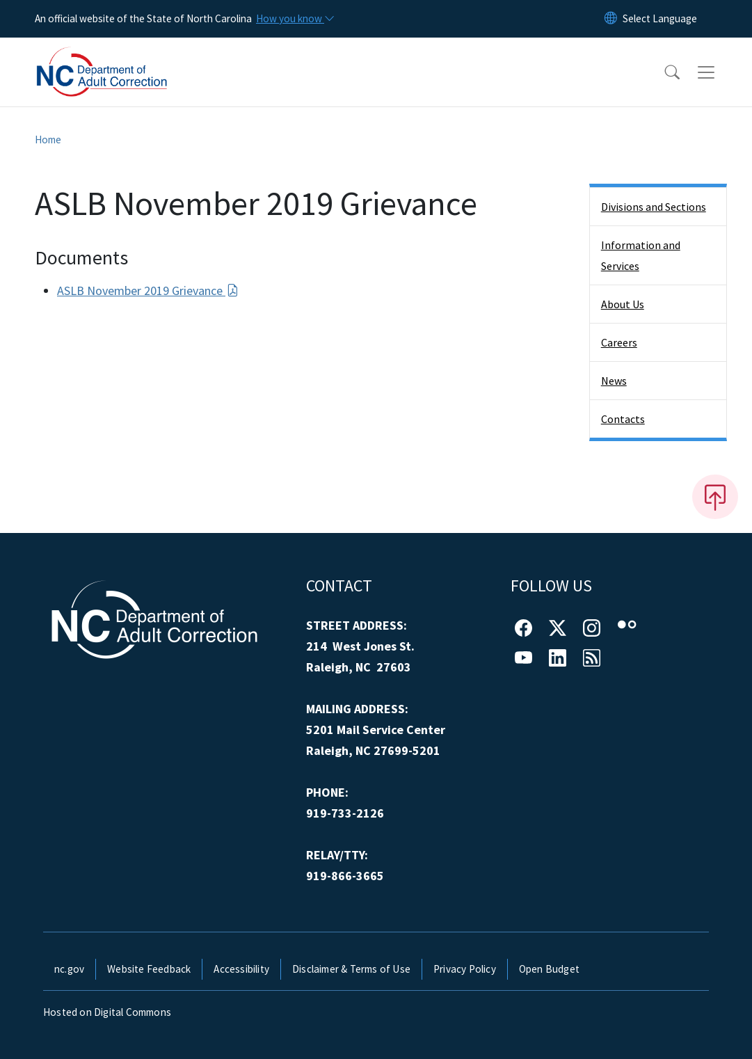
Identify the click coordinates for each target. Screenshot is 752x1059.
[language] (660, 18)
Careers (619, 342)
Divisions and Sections (653, 207)
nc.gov (69, 969)
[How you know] (294, 18)
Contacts (623, 419)
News (614, 381)
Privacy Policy (464, 969)
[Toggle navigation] (719, 72)
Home (48, 139)
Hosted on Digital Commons (107, 1012)
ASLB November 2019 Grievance (148, 290)
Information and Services (640, 255)
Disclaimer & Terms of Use (351, 969)
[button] (663, 72)
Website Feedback (149, 969)
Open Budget (549, 969)
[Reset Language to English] (611, 18)
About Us (622, 304)
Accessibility (241, 969)
